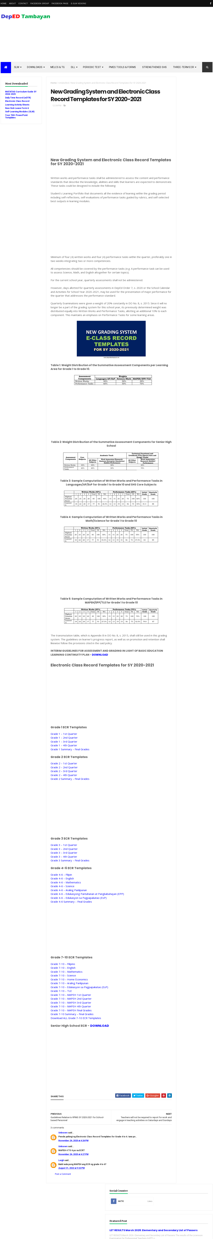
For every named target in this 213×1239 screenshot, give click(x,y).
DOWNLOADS (35, 67)
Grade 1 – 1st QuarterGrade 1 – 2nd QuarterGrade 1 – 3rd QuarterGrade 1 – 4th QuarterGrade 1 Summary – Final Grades (64, 761)
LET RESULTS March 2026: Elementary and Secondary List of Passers (185, 126)
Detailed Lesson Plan (178, 434)
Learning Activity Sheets (17, 105)
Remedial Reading (176, 472)
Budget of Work (175, 423)
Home (4, 3)
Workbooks (173, 494)
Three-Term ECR (183, 67)
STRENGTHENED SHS (154, 67)
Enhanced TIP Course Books (181, 445)
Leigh (55, 1183)
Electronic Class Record (17, 101)
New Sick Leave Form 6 (17, 108)
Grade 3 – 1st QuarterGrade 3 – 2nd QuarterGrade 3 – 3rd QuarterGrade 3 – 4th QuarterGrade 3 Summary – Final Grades (64, 872)
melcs (170, 510)
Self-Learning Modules (179, 483)
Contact (23, 3)
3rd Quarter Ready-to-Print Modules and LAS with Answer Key (193, 332)
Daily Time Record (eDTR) (18, 98)
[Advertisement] (149, 34)
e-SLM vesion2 (78, 3)
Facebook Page (60, 3)
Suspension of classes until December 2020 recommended (193, 380)
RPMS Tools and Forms (179, 461)
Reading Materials (176, 467)
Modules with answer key (180, 450)
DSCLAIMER (199, 299)
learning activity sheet (179, 504)
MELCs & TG (57, 67)
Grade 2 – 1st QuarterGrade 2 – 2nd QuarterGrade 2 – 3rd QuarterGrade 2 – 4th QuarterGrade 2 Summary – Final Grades (64, 791)
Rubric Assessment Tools (180, 477)
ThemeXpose (18, 1234)
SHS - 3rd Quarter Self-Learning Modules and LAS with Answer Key (193, 347)
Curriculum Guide (176, 429)
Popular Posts (173, 299)
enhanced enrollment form (181, 499)
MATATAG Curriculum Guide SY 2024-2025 (16, 92)
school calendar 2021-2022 (180, 515)
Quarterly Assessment (179, 456)
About (12, 3)
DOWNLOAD (110, 675)
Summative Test (175, 488)
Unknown (57, 1156)
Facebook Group (39, 3)
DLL (73, 67)
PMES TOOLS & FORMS (122, 67)
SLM (16, 67)
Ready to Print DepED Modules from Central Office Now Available (193, 395)
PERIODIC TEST (92, 67)
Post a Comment (57, 1197)
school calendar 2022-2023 (180, 520)
